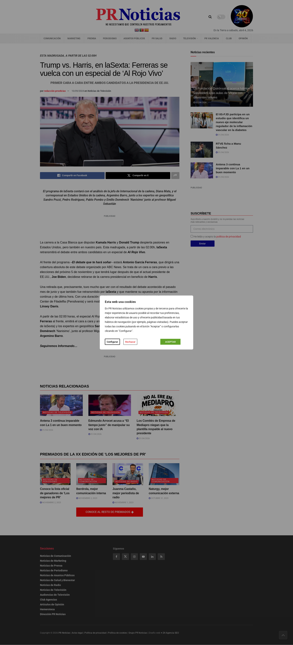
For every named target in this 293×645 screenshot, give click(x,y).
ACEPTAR (170, 341)
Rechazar (130, 341)
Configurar (112, 341)
